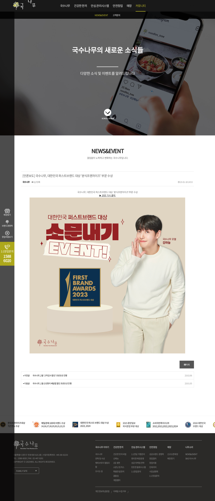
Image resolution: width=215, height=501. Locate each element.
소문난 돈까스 (118, 467)
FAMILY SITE (21, 470)
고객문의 (116, 15)
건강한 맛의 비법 (119, 454)
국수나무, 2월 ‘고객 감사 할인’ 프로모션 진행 (50, 375)
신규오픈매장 (172, 454)
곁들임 (116, 475)
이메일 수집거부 (119, 491)
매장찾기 (170, 458)
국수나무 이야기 (102, 447)
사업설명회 (153, 471)
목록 (187, 364)
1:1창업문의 (136, 471)
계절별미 (116, 480)
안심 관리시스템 (100, 6)
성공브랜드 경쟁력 (156, 454)
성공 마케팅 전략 (137, 462)
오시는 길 (99, 471)
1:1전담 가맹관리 (138, 454)
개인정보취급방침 (102, 491)
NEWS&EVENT (101, 15)
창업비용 (152, 462)
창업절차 (152, 458)
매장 (129, 6)
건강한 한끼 (80, 6)
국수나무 (65, 6)
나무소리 (189, 447)
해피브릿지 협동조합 (102, 464)
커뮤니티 (141, 6)
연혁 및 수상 (100, 458)
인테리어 (152, 467)
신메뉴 (116, 458)
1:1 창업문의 (154, 475)
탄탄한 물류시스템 (138, 467)
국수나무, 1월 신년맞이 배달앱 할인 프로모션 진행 (52, 383)
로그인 (192, 5)
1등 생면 (116, 462)
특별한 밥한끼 (118, 471)
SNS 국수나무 (190, 458)
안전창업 (118, 6)
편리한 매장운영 (137, 458)
